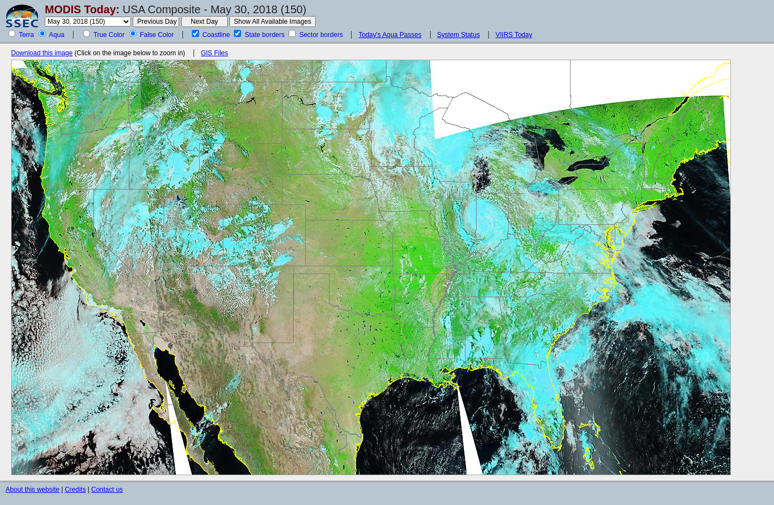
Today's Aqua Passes (389, 35)
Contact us (107, 489)
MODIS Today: (82, 9)
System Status (458, 35)
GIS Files (214, 53)
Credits (75, 489)
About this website (32, 489)
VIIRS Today (513, 35)
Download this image (41, 53)
